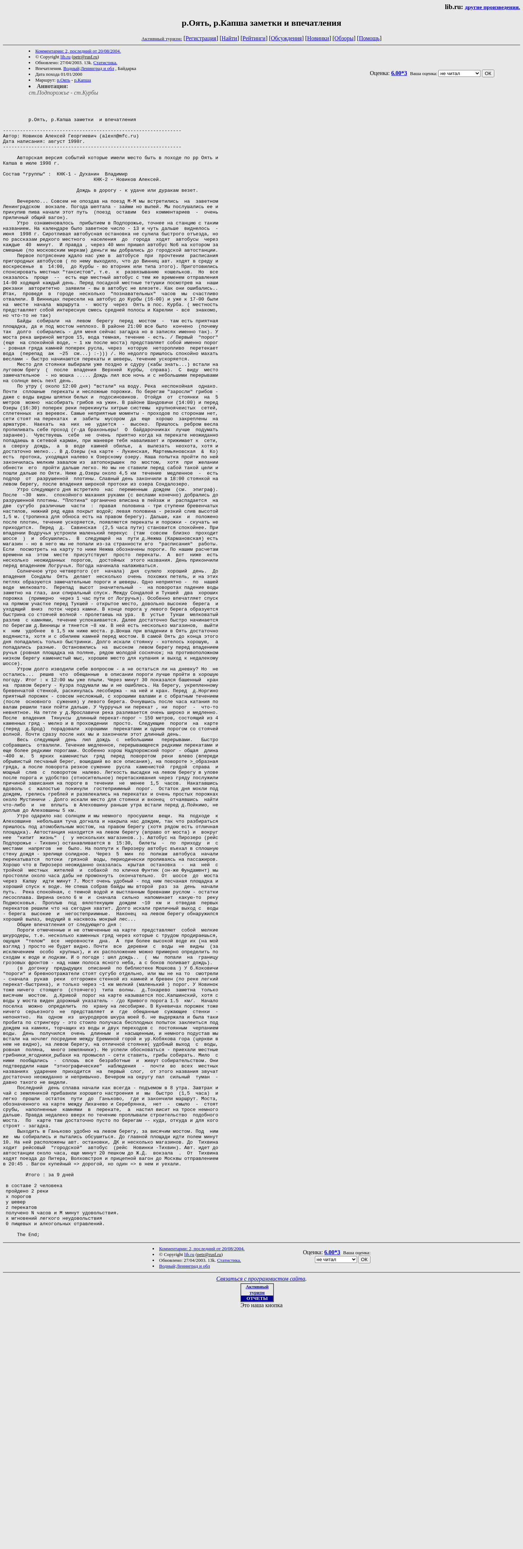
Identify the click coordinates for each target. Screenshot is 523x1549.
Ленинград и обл (97, 68)
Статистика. (105, 62)
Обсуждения (286, 38)
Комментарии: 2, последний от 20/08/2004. (78, 51)
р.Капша (82, 80)
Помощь (369, 38)
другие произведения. (492, 7)
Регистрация (201, 38)
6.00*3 (399, 73)
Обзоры (344, 38)
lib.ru (65, 56)
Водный (71, 68)
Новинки (318, 38)
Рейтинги (254, 38)
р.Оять (63, 80)
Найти (229, 38)
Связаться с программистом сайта (260, 1506)
